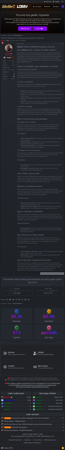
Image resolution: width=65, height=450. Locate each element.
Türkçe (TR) (6, 448)
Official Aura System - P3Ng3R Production (18, 430)
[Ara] (62, 1)
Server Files (37, 440)
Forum (48, 6)
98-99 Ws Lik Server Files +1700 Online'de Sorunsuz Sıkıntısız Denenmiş (28, 424)
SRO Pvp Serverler (50, 440)
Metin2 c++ (28, 440)
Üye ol (39, 28)
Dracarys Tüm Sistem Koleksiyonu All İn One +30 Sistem (26, 418)
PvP (18, 58)
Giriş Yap (25, 28)
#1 (62, 43)
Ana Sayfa (38, 6)
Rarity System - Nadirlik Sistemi (15, 421)
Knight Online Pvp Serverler (32, 443)
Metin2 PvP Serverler (15, 440)
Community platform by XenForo (32, 436)
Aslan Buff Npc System (15, 427)
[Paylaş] (61, 44)
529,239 (13, 78)
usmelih (49, 332)
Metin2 (20, 47)
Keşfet (57, 6)
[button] (60, 6)
